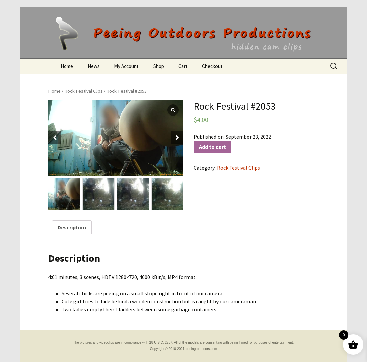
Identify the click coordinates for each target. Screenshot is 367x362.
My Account (126, 66)
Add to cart (212, 146)
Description (72, 227)
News (94, 66)
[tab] (72, 227)
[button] (177, 137)
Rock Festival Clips (83, 91)
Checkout (212, 66)
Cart (183, 66)
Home (67, 66)
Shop (158, 66)
